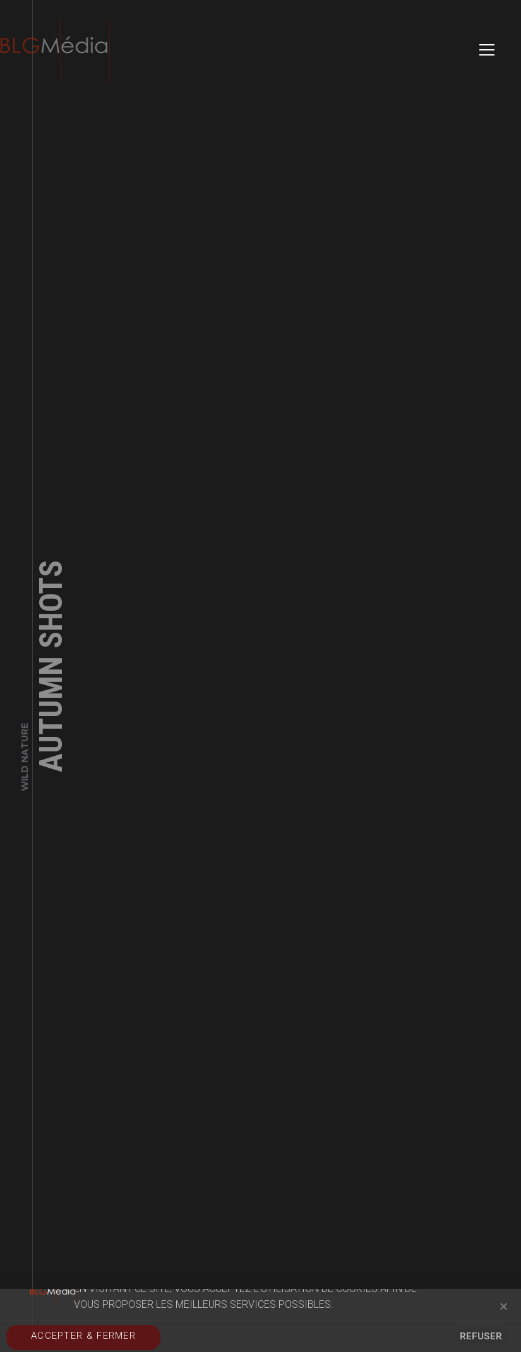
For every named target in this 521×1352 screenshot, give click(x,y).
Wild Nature (24, 760)
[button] (503, 1306)
